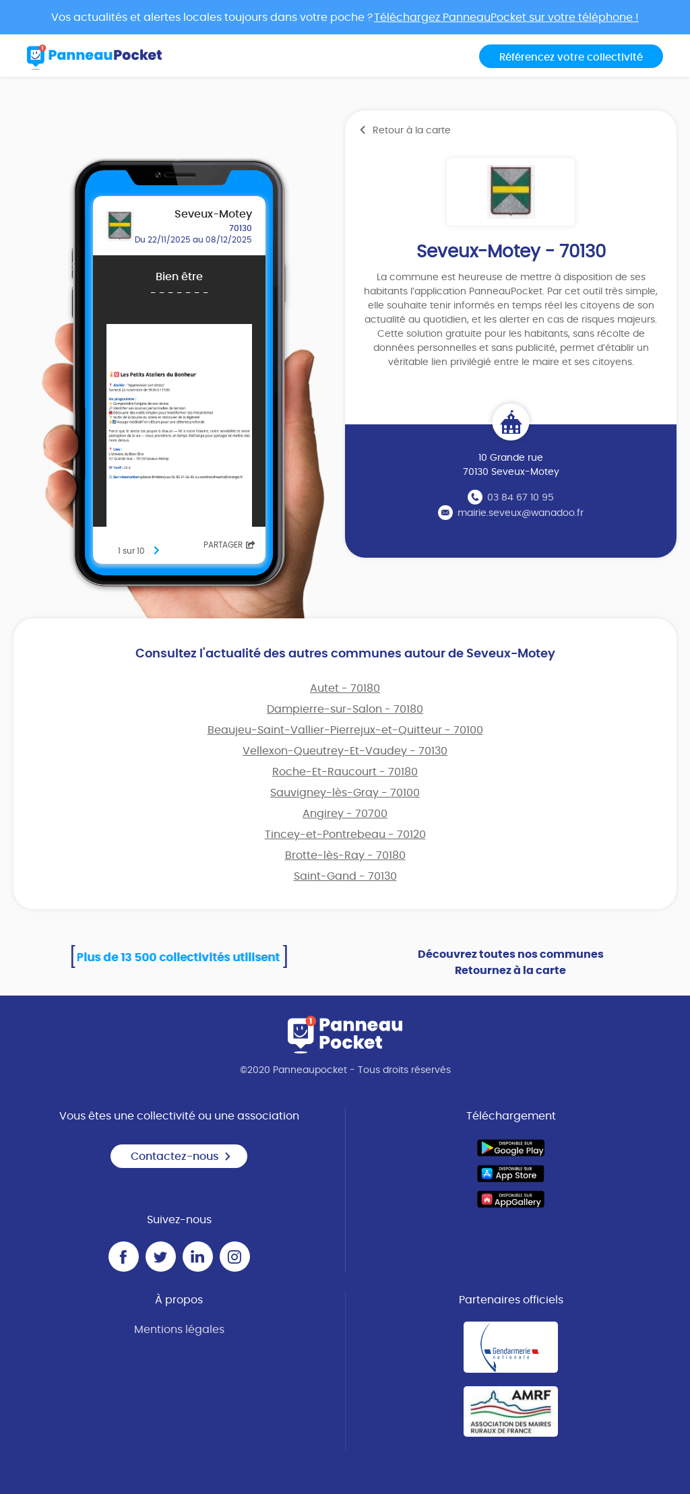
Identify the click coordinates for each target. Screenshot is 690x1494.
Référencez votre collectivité (571, 58)
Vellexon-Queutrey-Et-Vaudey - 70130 (345, 751)
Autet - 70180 (345, 688)
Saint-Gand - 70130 (345, 876)
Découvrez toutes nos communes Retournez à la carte (511, 962)
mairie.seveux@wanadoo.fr (521, 513)
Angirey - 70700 (345, 813)
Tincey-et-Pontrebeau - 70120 (345, 834)
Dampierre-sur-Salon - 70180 (345, 709)
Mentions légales (179, 1329)
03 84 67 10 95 (520, 497)
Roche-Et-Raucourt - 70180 (345, 772)
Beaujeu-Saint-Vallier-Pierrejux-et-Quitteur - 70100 (345, 730)
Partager (229, 545)
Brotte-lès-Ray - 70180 (345, 855)
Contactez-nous (181, 1156)
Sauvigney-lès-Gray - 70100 (345, 792)
